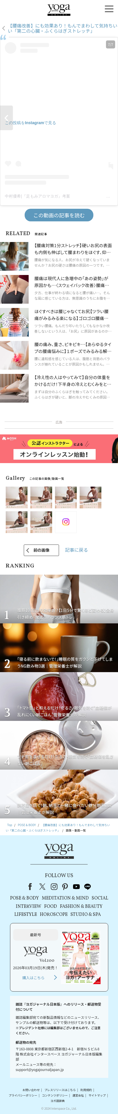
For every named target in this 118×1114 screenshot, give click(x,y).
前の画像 (42, 550)
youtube (76, 886)
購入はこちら (33, 977)
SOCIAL (100, 898)
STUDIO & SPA (85, 915)
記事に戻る (76, 549)
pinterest (65, 886)
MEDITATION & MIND (65, 898)
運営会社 (78, 1095)
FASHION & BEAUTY (81, 907)
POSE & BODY (24, 898)
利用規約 (86, 1090)
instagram (54, 886)
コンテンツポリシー (55, 1095)
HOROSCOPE (54, 915)
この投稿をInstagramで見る (30, 122)
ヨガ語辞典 (57, 1101)
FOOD (50, 907)
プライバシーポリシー (23, 1095)
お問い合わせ (31, 1090)
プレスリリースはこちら (60, 1090)
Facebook (32, 886)
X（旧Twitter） (43, 886)
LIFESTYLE (25, 915)
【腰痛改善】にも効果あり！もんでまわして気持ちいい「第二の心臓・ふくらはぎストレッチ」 (62, 28)
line (87, 886)
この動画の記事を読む (59, 215)
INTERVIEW (28, 907)
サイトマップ (97, 1095)
